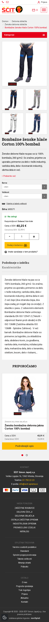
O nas (24, 582)
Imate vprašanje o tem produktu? (21, 252)
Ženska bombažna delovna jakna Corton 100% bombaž (24, 427)
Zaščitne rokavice (24, 508)
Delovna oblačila (19, 21)
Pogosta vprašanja (24, 586)
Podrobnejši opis (24, 446)
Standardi (24, 551)
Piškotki (24, 566)
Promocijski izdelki (24, 527)
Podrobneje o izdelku (15, 262)
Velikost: (5, 192)
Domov (5, 21)
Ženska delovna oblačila (16, 24)
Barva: (4, 183)
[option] (24, 411)
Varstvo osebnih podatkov (24, 547)
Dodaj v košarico (17, 245)
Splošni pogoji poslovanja (24, 555)
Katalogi (24, 531)
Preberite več (9, 176)
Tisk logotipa (24, 590)
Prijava (42, 2)
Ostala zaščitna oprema (24, 520)
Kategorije (24, 34)
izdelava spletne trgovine (19, 618)
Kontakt (24, 602)
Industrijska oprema (24, 523)
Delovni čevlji (24, 512)
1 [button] (22, 455)
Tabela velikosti (24, 559)
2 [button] (27, 455)
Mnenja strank (24, 563)
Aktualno (24, 598)
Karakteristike (11, 267)
